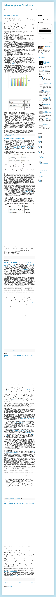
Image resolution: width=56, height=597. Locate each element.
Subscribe (45, 31)
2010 (40, 179)
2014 (40, 150)
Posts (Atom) (10, 586)
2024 (40, 137)
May (40, 162)
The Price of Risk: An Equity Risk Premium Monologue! (47, 84)
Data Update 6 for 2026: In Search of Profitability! (47, 118)
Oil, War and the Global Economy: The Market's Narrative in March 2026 (46, 91)
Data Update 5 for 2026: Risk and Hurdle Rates (46, 104)
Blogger (30, 592)
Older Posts (33, 582)
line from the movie (20, 395)
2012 (40, 152)
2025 (40, 136)
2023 (40, 138)
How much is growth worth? (11, 15)
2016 (40, 147)
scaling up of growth (26, 146)
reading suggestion (28, 432)
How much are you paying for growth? (14, 138)
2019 (40, 143)
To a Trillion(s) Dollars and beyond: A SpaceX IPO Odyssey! (47, 62)
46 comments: (18, 498)
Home (20, 582)
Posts (40, 36)
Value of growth (9, 135)
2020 (40, 142)
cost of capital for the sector (27, 191)
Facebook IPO (8, 499)
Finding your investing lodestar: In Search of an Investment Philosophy (47, 98)
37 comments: (18, 134)
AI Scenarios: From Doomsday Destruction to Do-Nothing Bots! (47, 70)
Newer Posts (6, 582)
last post (7, 17)
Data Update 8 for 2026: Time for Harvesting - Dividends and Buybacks (47, 111)
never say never (10, 346)
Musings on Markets (18, 5)
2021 (40, 141)
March (41, 173)
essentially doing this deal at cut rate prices (27, 418)
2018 (40, 145)
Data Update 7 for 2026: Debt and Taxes (46, 125)
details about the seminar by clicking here (10, 571)
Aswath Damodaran (47, 46)
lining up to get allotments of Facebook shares (19, 430)
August (41, 158)
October (41, 156)
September (41, 157)
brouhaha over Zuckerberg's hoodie (21, 422)
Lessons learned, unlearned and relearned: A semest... (44, 170)
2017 (40, 146)
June (41, 161)
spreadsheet (13, 63)
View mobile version (20, 584)
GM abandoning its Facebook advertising (18, 399)
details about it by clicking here (16, 575)
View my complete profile (41, 53)
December (41, 153)
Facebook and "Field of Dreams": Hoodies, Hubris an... (44, 168)
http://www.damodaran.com (43, 57)
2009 (40, 180)
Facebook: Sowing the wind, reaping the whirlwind (17, 262)
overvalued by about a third (24, 269)
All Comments (41, 38)
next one (28, 148)
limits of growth (19, 146)
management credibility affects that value (16, 147)
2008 (40, 181)
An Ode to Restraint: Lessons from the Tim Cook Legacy (47, 77)
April (40, 172)
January (41, 176)
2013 (40, 151)
